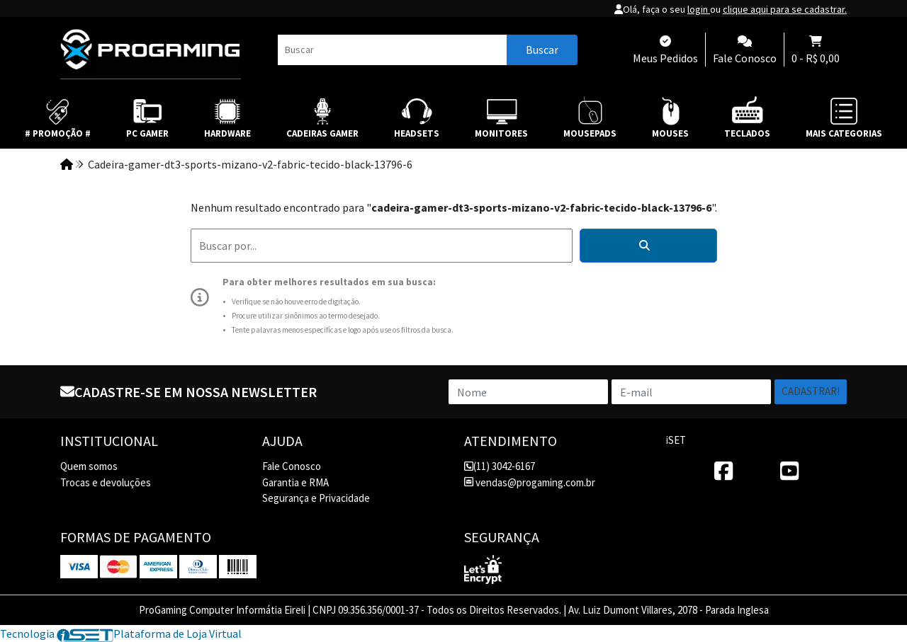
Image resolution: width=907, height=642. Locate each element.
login (698, 9)
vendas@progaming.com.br (529, 482)
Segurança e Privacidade (316, 498)
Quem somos (89, 466)
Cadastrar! (811, 391)
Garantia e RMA (295, 482)
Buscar (542, 49)
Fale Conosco (291, 466)
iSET (676, 440)
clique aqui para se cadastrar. (785, 9)
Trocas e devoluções (105, 482)
